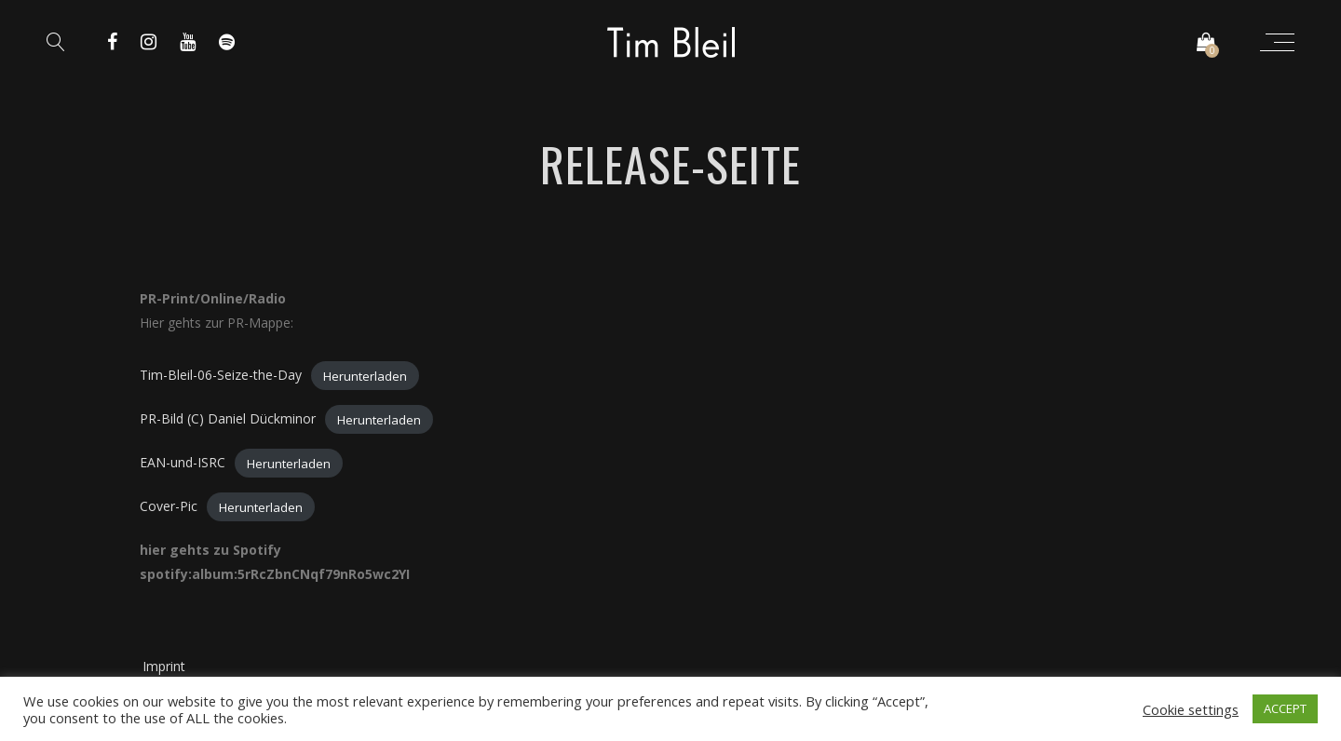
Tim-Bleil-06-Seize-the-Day (221, 375)
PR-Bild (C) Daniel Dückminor (228, 418)
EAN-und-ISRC (182, 462)
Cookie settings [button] (1191, 709)
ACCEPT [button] (1285, 708)
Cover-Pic (168, 506)
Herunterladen (365, 375)
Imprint (163, 666)
